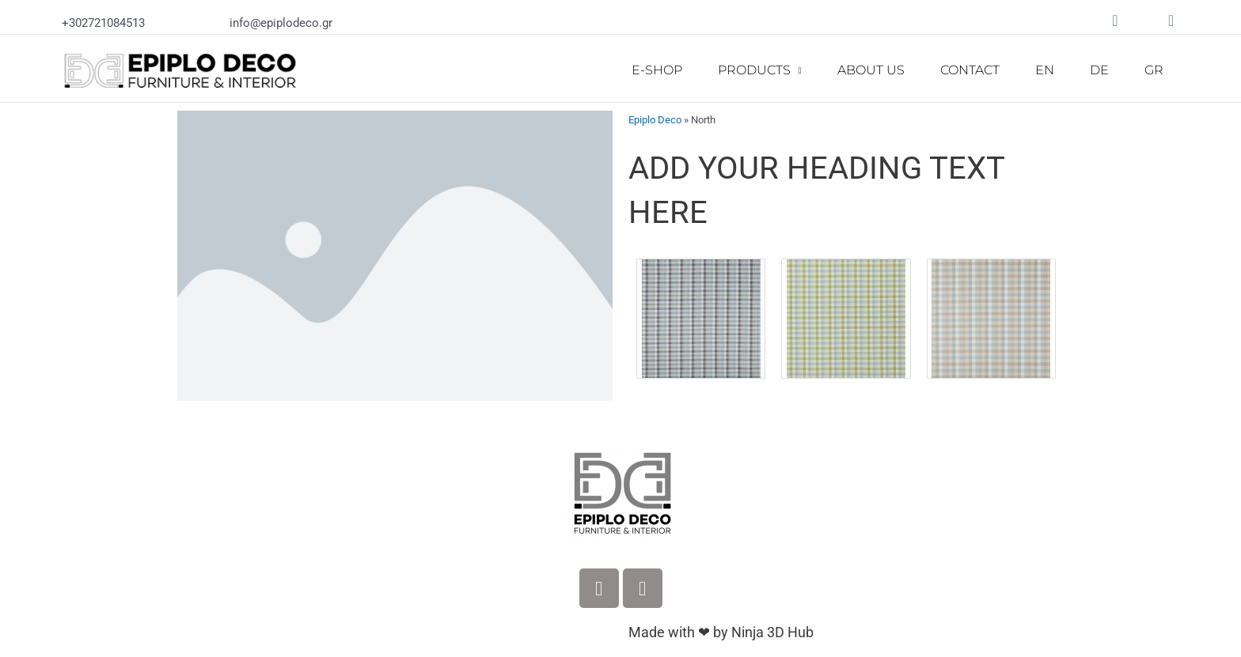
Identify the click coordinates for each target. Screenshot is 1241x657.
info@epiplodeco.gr (281, 23)
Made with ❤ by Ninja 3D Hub (721, 632)
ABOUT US (871, 69)
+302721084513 (103, 23)
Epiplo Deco (654, 120)
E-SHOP (657, 69)
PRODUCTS (760, 71)
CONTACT (970, 69)
